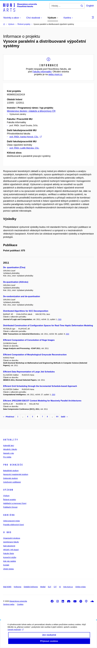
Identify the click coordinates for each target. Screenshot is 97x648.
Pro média (7, 457)
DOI (59, 319)
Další (64, 417)
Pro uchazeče (13, 464)
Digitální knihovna (31, 587)
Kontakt (6, 565)
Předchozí (8, 417)
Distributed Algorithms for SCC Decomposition (25, 311)
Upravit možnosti (16, 631)
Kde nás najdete (9, 561)
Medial (42, 587)
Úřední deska (8, 569)
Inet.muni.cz (68, 587)
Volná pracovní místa (11, 521)
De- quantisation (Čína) (14, 267)
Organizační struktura (11, 538)
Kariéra (9, 515)
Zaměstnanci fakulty (11, 542)
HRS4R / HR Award (11, 550)
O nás (7, 532)
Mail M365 (7, 587)
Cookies (20, 604)
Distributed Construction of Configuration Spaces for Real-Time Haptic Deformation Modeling (48, 325)
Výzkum (8, 489)
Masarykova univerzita (18, 601)
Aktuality (10, 439)
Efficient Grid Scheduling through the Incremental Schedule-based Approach (40, 386)
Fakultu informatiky (41, 71)
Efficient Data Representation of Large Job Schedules (29, 372)
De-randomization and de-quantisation (21, 296)
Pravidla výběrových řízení (13, 525)
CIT (55, 587)
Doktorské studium (10, 478)
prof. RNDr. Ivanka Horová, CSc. (25, 137)
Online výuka (80, 587)
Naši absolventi (9, 546)
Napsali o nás (8, 453)
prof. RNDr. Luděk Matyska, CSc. (24, 148)
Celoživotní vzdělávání (12, 482)
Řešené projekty (9, 500)
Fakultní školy (8, 553)
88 (57, 417)
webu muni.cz (55, 74)
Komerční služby (9, 557)
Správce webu (8, 604)
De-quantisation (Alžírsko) (15, 282)
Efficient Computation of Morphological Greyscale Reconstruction (35, 355)
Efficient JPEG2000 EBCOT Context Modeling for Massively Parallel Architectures (42, 401)
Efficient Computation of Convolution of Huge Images (29, 340)
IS (60, 587)
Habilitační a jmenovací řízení (14, 503)
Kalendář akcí (8, 446)
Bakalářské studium (11, 471)
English (90, 5)
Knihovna (17, 587)
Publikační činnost (10, 507)
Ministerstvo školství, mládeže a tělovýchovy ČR (31, 111)
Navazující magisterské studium (15, 474)
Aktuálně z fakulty (10, 449)
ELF (49, 587)
